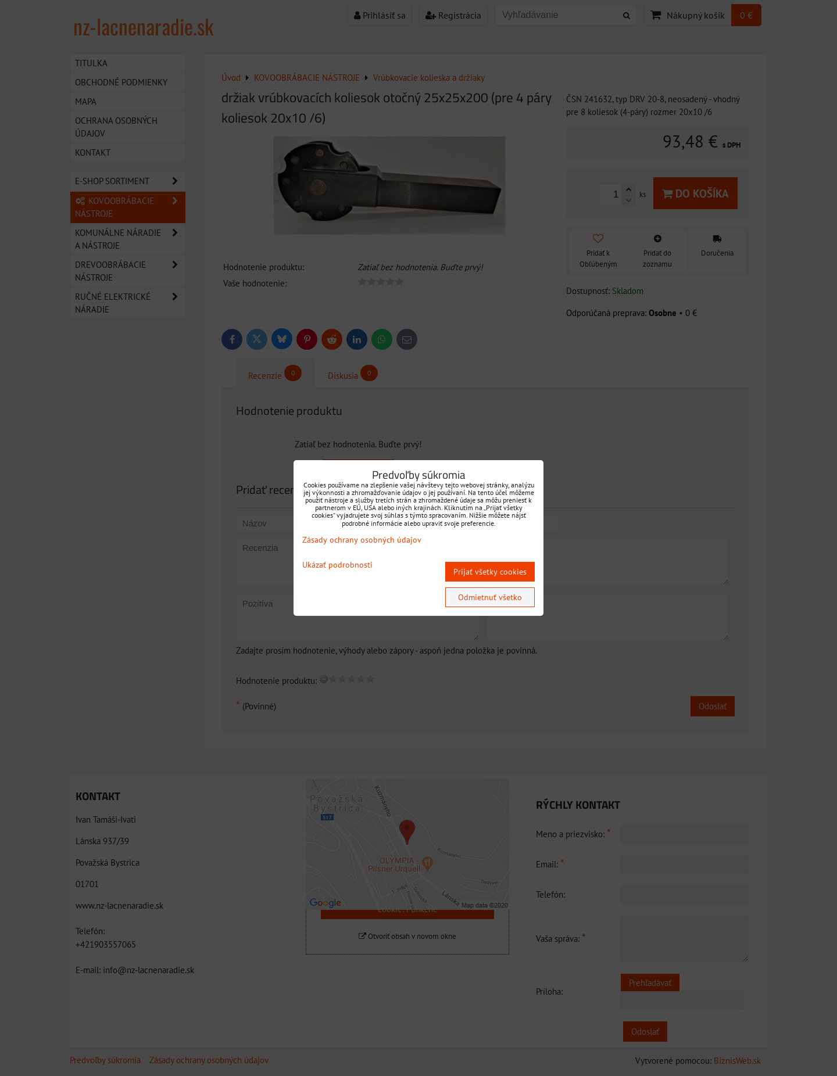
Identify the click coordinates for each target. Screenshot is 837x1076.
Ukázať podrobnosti (337, 565)
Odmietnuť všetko (490, 597)
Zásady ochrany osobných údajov (361, 540)
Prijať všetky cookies (490, 571)
